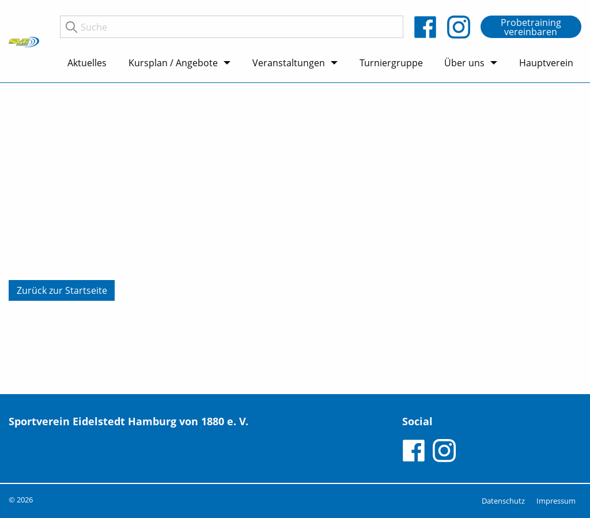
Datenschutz (503, 501)
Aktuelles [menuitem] (87, 62)
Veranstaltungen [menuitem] (288, 62)
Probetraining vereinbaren (531, 27)
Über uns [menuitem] (464, 62)
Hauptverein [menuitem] (546, 62)
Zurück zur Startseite (62, 290)
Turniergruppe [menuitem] (391, 62)
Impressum (556, 501)
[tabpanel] (295, 238)
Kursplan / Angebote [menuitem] (173, 62)
